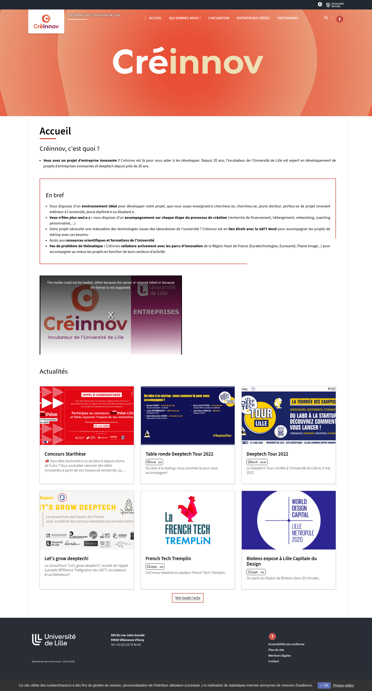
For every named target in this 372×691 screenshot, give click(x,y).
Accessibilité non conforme (286, 644)
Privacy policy (343, 685)
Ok (324, 685)
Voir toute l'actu (187, 597)
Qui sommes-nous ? (185, 18)
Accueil (155, 18)
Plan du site (276, 650)
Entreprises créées (253, 18)
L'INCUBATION (218, 18)
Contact (273, 661)
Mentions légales (279, 655)
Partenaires (287, 18)
